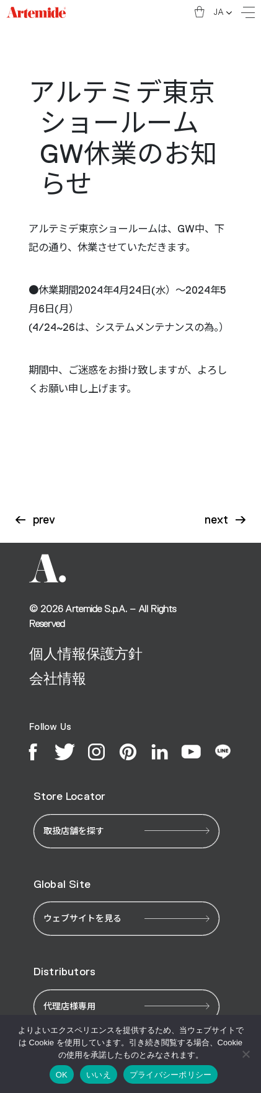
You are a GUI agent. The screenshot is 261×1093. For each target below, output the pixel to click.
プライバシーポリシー (171, 1074)
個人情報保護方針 (86, 654)
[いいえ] (245, 1054)
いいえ (98, 1074)
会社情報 (57, 678)
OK (62, 1074)
